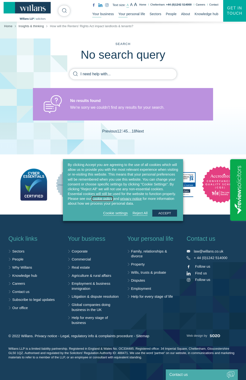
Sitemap (142, 336)
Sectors (155, 14)
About (185, 14)
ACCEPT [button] (164, 213)
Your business (103, 14)
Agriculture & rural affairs (91, 275)
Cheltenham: (171, 4)
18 (134, 131)
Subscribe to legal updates (33, 300)
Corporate (80, 251)
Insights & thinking (31, 26)
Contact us (21, 292)
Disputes (138, 280)
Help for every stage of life (152, 296)
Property (138, 264)
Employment (141, 288)
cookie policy (102, 199)
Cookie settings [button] (115, 213)
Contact (213, 4)
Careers (200, 4)
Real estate (81, 267)
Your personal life (131, 14)
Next (140, 131)
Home (142, 4)
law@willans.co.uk (208, 251)
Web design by (203, 335)
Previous (109, 131)
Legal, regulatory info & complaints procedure (96, 336)
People (171, 14)
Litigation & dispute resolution (95, 296)
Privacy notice (46, 336)
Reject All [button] (140, 213)
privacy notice (131, 199)
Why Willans (22, 267)
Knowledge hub (206, 14)
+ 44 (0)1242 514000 (211, 258)
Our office (20, 308)
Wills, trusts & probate (148, 272)
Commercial (81, 259)
